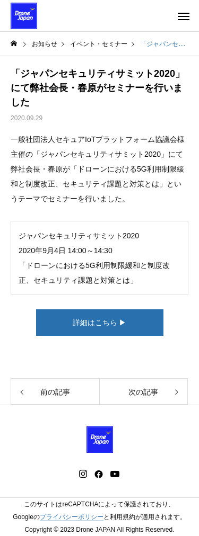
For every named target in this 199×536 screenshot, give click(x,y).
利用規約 (122, 517)
